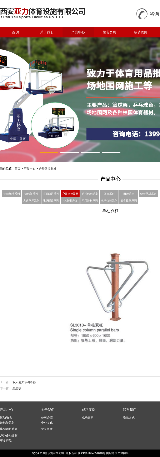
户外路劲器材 (9, 435)
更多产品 (6, 440)
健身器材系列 (148, 193)
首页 (17, 168)
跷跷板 (16, 388)
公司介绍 (47, 417)
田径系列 (128, 193)
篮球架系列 (31, 193)
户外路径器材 (47, 168)
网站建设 (111, 453)
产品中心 (78, 32)
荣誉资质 (109, 32)
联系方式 (129, 417)
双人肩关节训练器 (24, 382)
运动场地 (6, 417)
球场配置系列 (51, 200)
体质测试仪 (70, 200)
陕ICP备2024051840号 (91, 453)
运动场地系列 (12, 193)
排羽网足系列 (51, 193)
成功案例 (140, 32)
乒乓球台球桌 (90, 193)
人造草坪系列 (31, 200)
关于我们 (47, 32)
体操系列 (109, 193)
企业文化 (47, 422)
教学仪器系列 (109, 200)
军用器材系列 (90, 200)
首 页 (15, 32)
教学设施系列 (129, 200)
